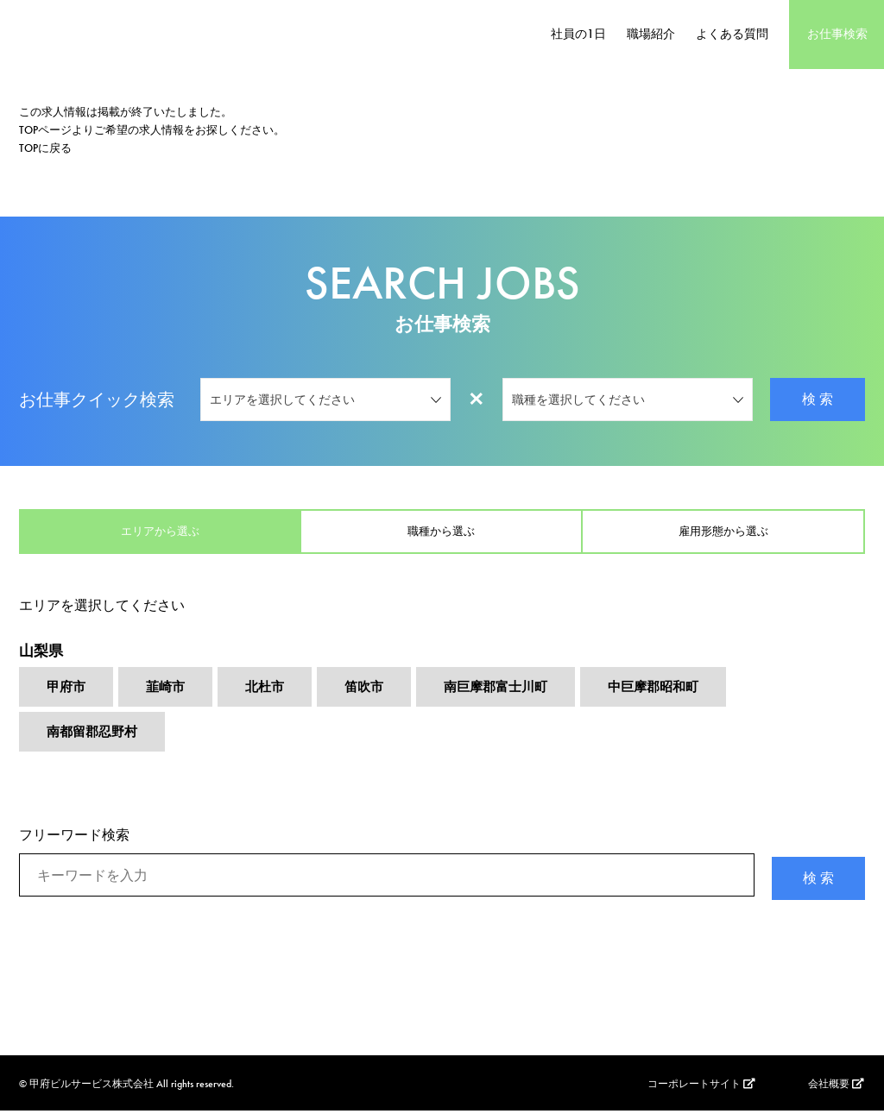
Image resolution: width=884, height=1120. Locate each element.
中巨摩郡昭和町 (673, 697)
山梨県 (42, 658)
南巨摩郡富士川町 (509, 697)
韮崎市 (169, 697)
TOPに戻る (45, 148)
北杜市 (271, 697)
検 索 (817, 399)
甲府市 (67, 697)
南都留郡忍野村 (95, 743)
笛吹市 (373, 697)
